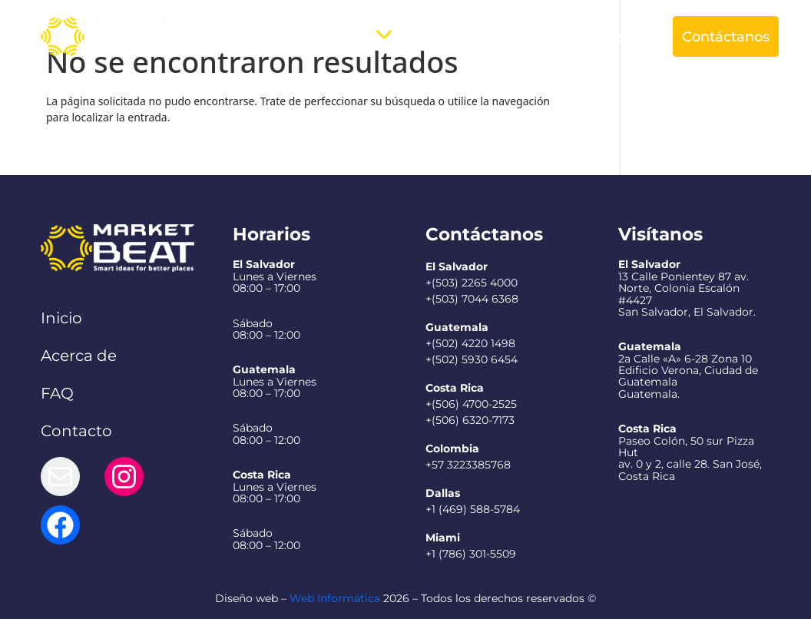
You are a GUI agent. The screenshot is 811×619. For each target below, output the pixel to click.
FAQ (57, 393)
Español (599, 36)
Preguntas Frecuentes (478, 36)
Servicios (336, 36)
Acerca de (254, 36)
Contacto (76, 431)
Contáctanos (726, 36)
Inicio (61, 318)
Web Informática (335, 598)
